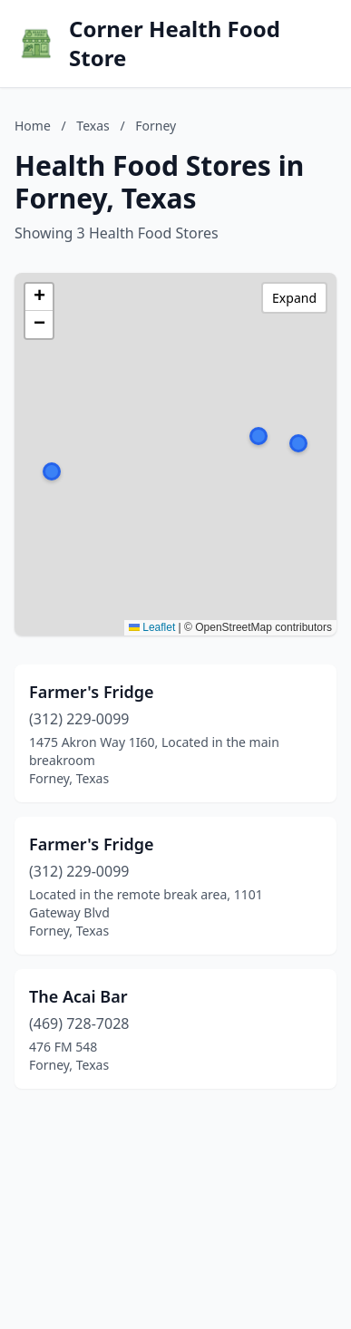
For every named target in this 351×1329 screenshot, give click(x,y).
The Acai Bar (78, 996)
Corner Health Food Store (174, 44)
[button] (258, 436)
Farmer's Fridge (91, 692)
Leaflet (152, 627)
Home (33, 125)
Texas (92, 125)
